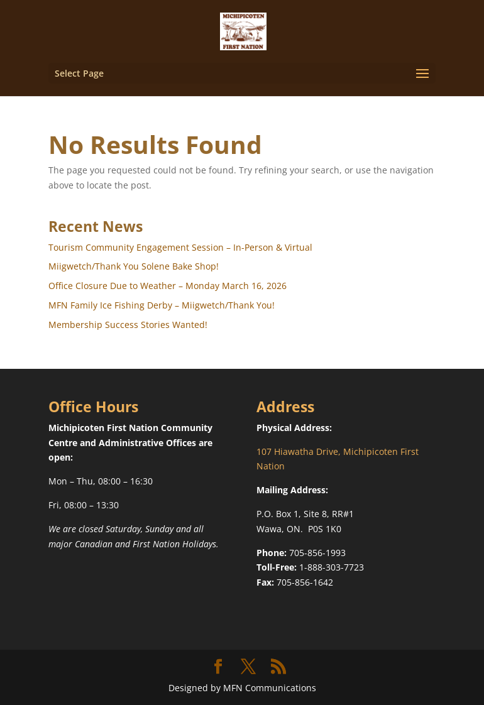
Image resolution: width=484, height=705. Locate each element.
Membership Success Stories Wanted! (127, 325)
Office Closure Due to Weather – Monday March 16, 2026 (167, 286)
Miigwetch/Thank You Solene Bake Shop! (133, 266)
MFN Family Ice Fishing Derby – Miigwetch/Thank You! (161, 305)
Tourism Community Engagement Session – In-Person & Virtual (180, 247)
